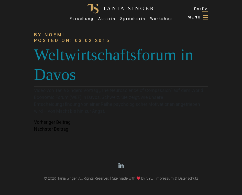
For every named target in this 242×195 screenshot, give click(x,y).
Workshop (161, 19)
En (197, 9)
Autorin (107, 19)
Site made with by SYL (132, 178)
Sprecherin (133, 19)
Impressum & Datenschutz (177, 178)
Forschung (82, 19)
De (205, 9)
